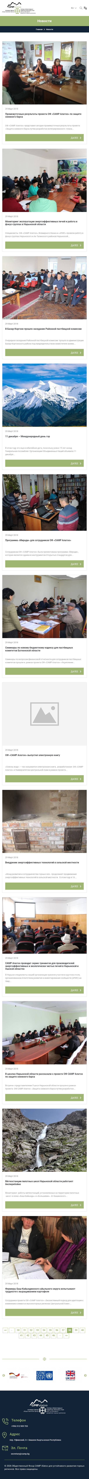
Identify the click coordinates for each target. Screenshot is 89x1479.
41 (21, 1335)
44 (40, 1335)
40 (82, 1330)
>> (66, 1335)
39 (76, 1330)
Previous (3, 1375)
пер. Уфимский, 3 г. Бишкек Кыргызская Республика (35, 1440)
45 (47, 1335)
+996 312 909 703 (19, 1426)
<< (5, 1330)
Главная (39, 29)
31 (24, 1330)
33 (37, 1330)
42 (28, 1335)
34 (44, 1330)
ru (72, 8)
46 (53, 1335)
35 (50, 1330)
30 (18, 1330)
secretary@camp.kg (20, 1454)
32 (31, 1330)
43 (34, 1335)
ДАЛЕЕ (76, 137)
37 (63, 1330)
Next (85, 1375)
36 (56, 1330)
